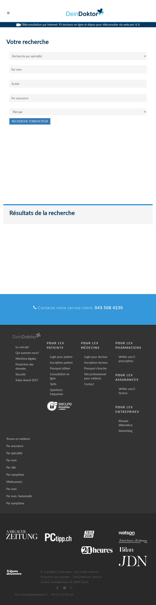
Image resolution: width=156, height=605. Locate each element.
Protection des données (24, 366)
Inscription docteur (96, 362)
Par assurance (14, 446)
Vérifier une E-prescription (127, 359)
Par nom (11, 460)
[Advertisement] (78, 166)
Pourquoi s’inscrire (95, 368)
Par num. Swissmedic (19, 496)
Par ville (11, 467)
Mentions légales (26, 358)
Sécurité (20, 374)
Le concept (22, 347)
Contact (89, 384)
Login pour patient (61, 357)
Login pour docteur (95, 357)
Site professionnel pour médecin (95, 376)
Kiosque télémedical (125, 423)
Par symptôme (15, 474)
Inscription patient (61, 362)
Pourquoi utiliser (60, 368)
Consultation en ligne (59, 376)
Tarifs (53, 384)
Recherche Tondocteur (30, 121)
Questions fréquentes (56, 392)
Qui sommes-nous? (27, 353)
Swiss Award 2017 (27, 380)
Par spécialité (14, 453)
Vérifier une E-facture (127, 391)
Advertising (125, 431)
